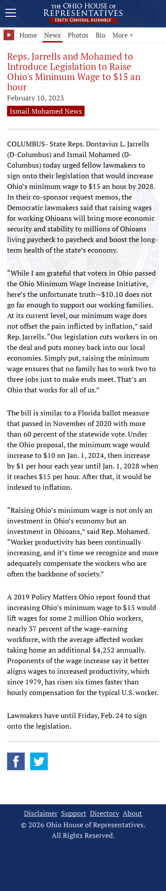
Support (73, 813)
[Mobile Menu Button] (10, 14)
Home (28, 35)
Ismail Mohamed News (46, 111)
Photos (78, 35)
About (132, 813)
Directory (104, 813)
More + (122, 35)
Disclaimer (41, 813)
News (52, 35)
